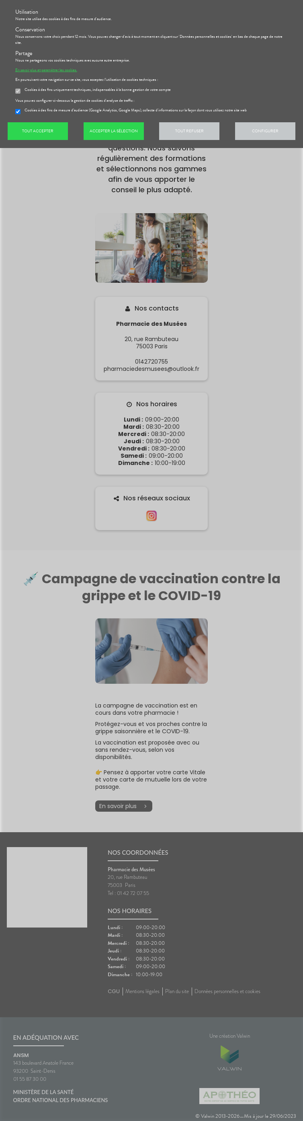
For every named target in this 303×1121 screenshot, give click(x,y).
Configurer (265, 131)
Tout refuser (189, 131)
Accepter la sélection (114, 131)
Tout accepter (37, 131)
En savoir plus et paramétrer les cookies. (46, 70)
